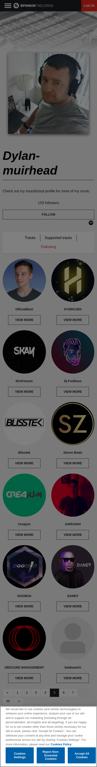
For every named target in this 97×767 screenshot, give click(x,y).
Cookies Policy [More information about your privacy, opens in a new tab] (61, 744)
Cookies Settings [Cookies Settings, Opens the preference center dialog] (20, 755)
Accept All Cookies (82, 755)
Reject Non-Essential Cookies (51, 755)
